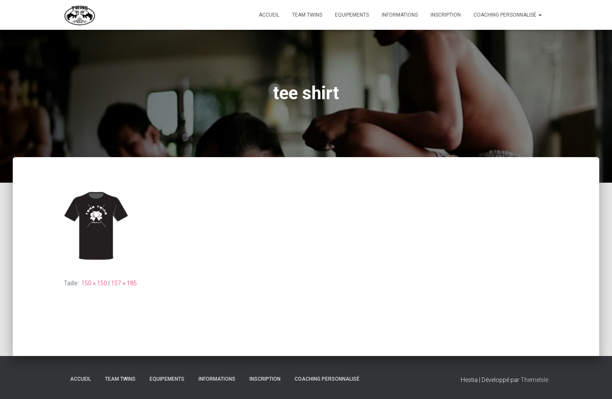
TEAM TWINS (307, 15)
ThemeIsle (534, 379)
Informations (400, 15)
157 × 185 (124, 283)
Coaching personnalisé (507, 15)
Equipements (352, 15)
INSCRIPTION (446, 15)
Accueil (269, 15)
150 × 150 (94, 283)
